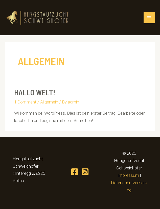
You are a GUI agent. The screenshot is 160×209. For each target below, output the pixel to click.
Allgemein (49, 101)
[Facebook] (74, 172)
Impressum (128, 175)
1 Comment (25, 101)
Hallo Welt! (34, 92)
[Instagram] (85, 172)
